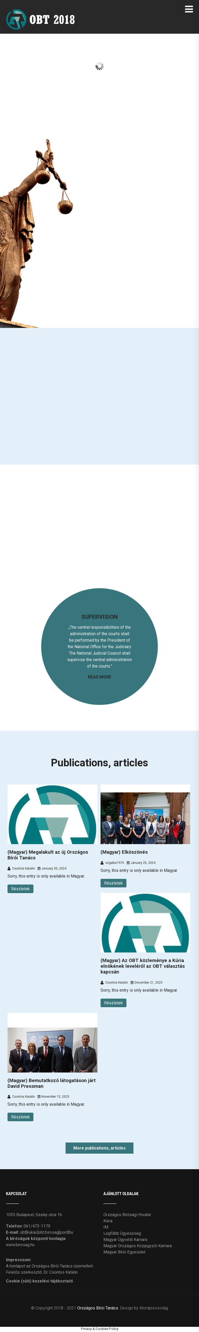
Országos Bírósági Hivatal (127, 1214)
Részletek (20, 888)
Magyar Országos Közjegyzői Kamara (137, 1245)
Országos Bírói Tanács (97, 1308)
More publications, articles (99, 1148)
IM (105, 1227)
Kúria (107, 1220)
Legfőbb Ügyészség (122, 1233)
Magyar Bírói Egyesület (124, 1252)
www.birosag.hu (20, 1244)
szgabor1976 (112, 863)
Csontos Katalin (21, 868)
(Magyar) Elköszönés (124, 852)
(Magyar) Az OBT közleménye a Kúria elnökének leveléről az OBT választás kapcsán (143, 966)
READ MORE (99, 677)
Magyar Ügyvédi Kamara (125, 1239)
